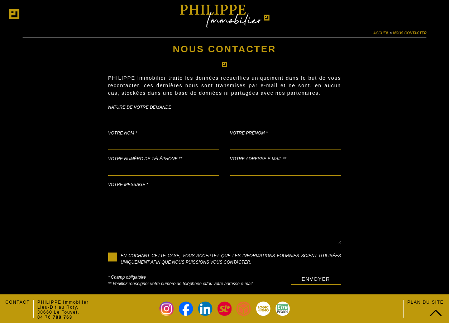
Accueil (381, 33)
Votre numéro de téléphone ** (145, 158)
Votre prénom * (249, 133)
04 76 (54, 317)
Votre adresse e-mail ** (258, 158)
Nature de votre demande (139, 107)
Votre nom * (122, 133)
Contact (17, 302)
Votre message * (128, 184)
